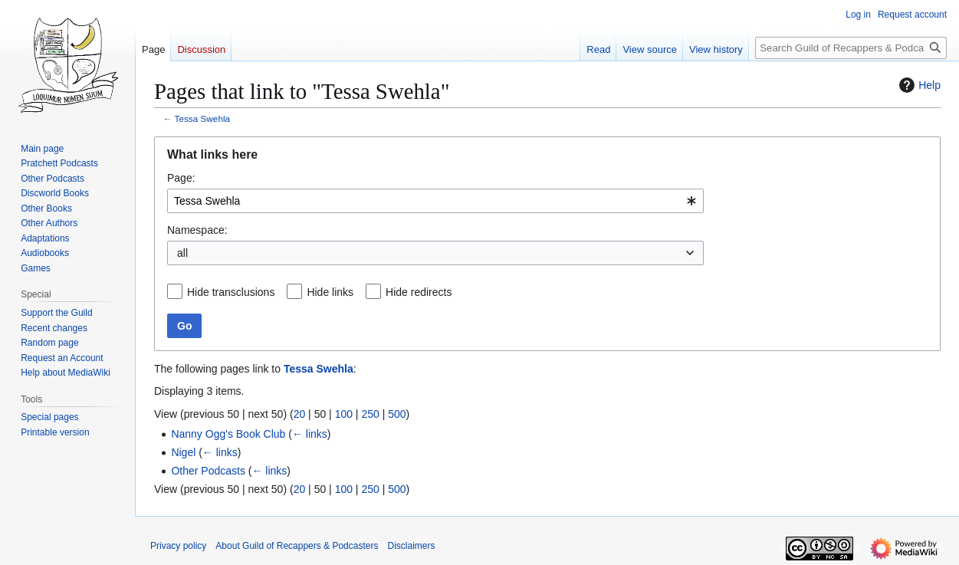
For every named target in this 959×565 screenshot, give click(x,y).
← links (309, 434)
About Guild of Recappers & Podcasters (296, 545)
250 (370, 414)
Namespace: (197, 230)
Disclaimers (411, 545)
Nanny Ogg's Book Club (228, 434)
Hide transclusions (230, 292)
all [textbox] (182, 253)
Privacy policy (178, 545)
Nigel (183, 452)
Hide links (330, 292)
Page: (181, 178)
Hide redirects (419, 292)
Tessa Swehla (203, 118)
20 (300, 414)
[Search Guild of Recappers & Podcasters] (851, 48)
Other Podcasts (208, 471)
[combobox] (435, 201)
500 (397, 414)
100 (344, 414)
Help (918, 85)
